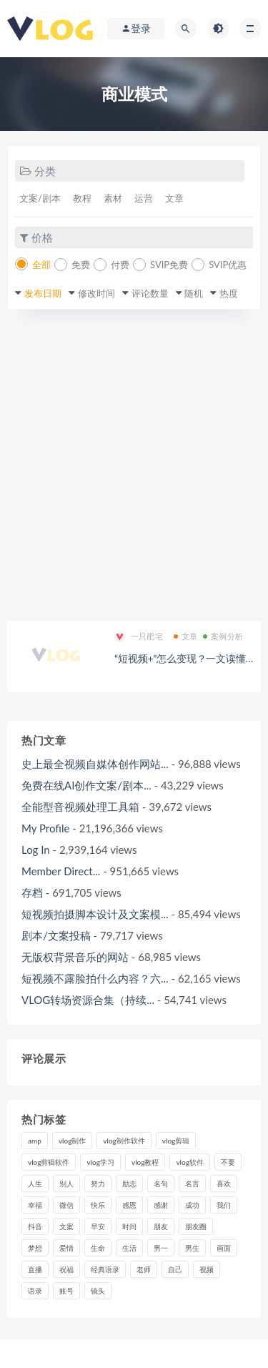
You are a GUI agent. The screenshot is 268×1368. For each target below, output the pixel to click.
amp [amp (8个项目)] (34, 1140)
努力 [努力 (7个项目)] (98, 1183)
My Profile (45, 828)
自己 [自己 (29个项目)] (175, 1269)
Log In (35, 849)
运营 (143, 198)
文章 (174, 198)
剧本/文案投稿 (56, 935)
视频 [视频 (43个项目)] (206, 1269)
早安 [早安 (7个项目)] (98, 1226)
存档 (32, 892)
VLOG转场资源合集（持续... (87, 999)
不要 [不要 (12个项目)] (228, 1162)
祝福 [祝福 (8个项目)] (66, 1269)
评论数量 (150, 293)
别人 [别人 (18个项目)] (66, 1183)
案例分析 (223, 636)
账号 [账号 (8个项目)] (66, 1290)
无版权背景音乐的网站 (75, 956)
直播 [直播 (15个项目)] (35, 1269)
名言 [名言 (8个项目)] (192, 1183)
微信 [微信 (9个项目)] (66, 1205)
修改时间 (96, 293)
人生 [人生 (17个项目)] (35, 1183)
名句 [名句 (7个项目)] (161, 1183)
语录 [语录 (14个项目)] (35, 1290)
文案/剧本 (40, 198)
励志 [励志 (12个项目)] (129, 1183)
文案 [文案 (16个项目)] (66, 1226)
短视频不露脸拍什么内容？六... (95, 978)
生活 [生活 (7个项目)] (129, 1248)
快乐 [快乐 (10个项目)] (98, 1205)
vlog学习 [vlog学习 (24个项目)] (100, 1162)
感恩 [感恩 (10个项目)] (129, 1205)
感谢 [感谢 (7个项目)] (161, 1205)
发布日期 (42, 293)
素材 (113, 198)
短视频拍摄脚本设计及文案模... (95, 913)
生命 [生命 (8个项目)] (98, 1248)
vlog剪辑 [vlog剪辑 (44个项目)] (175, 1140)
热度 (228, 293)
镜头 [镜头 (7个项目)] (98, 1290)
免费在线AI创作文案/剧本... (86, 785)
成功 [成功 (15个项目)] (192, 1205)
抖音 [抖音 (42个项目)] (35, 1226)
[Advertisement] (134, 465)
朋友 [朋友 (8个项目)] (161, 1226)
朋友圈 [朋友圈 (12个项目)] (196, 1226)
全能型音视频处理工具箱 (80, 806)
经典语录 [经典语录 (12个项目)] (105, 1269)
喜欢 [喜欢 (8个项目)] (224, 1183)
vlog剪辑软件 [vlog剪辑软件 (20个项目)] (48, 1162)
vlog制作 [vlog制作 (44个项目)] (72, 1140)
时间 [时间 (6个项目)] (129, 1226)
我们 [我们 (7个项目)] (224, 1205)
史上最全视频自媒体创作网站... (95, 763)
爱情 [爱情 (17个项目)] (66, 1248)
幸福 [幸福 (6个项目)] (35, 1205)
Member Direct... (60, 871)
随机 (193, 293)
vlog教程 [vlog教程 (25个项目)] (145, 1162)
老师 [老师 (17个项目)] (144, 1269)
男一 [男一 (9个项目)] (161, 1248)
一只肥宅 (138, 636)
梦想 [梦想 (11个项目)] (35, 1248)
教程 (82, 198)
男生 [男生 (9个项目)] (192, 1248)
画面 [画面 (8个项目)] (224, 1248)
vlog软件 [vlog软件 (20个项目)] (189, 1162)
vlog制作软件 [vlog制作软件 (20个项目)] (123, 1140)
